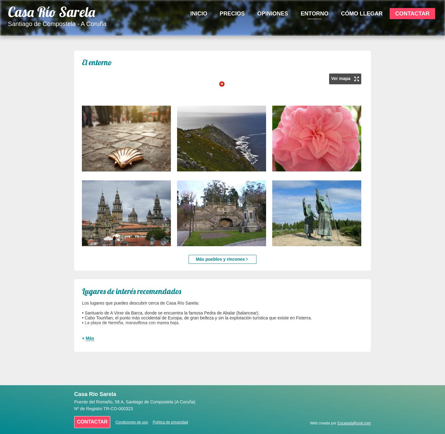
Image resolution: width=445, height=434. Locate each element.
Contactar (412, 14)
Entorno (314, 14)
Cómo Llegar (362, 14)
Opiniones (272, 14)
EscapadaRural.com (354, 423)
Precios (232, 14)
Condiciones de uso (131, 422)
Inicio (198, 14)
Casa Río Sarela (51, 11)
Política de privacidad (170, 422)
